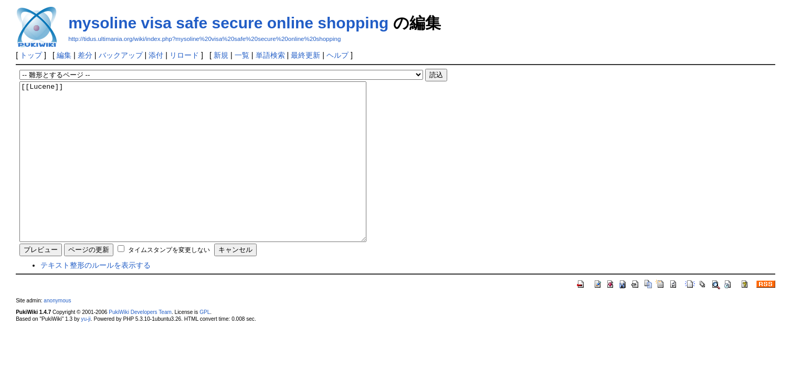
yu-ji (85, 350)
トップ (31, 55)
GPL (204, 343)
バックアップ (121, 55)
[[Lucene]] (213, 177)
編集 (64, 55)
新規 (221, 55)
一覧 (242, 55)
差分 (85, 55)
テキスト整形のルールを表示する (95, 296)
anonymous (57, 332)
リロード (184, 55)
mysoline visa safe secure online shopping (228, 23)
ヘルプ (337, 55)
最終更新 (305, 55)
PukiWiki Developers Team (140, 343)
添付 (156, 55)
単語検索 (270, 55)
